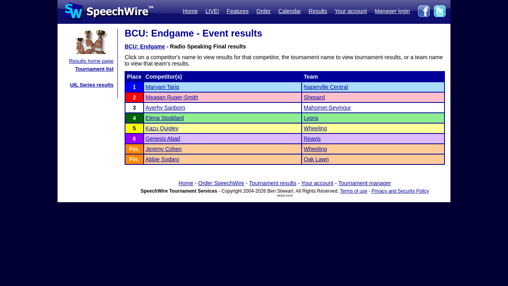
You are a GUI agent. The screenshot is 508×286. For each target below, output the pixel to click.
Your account (351, 11)
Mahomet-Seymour (327, 107)
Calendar (289, 11)
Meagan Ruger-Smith (172, 97)
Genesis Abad (163, 138)
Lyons (311, 118)
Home (190, 11)
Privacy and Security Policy (400, 191)
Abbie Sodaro (162, 159)
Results (318, 11)
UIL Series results (92, 85)
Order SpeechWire (221, 183)
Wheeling (315, 128)
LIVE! (212, 11)
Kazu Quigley (162, 128)
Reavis (312, 138)
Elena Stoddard (165, 118)
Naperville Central (326, 87)
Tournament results (272, 183)
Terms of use (354, 191)
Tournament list (94, 69)
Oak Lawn (316, 159)
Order (263, 11)
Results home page (91, 61)
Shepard (314, 97)
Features (237, 11)
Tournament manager (364, 183)
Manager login (392, 11)
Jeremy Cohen (164, 149)
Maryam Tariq (162, 87)
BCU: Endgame (145, 46)
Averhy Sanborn (165, 107)
